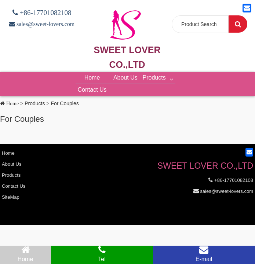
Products (159, 77)
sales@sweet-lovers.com (44, 24)
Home (92, 77)
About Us (125, 77)
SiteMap (10, 197)
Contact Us (91, 90)
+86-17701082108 (45, 12)
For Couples (65, 103)
